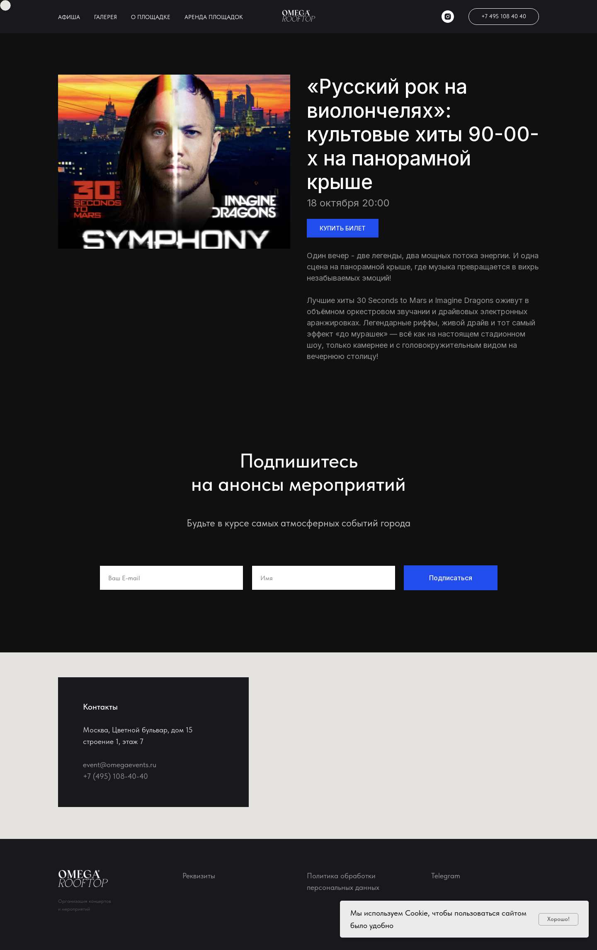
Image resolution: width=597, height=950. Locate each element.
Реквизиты (198, 875)
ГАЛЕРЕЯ (105, 17)
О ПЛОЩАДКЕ (150, 17)
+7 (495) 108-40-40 (115, 776)
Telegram (445, 875)
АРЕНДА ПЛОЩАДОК (213, 17)
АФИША (69, 17)
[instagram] (448, 16)
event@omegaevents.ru (119, 764)
